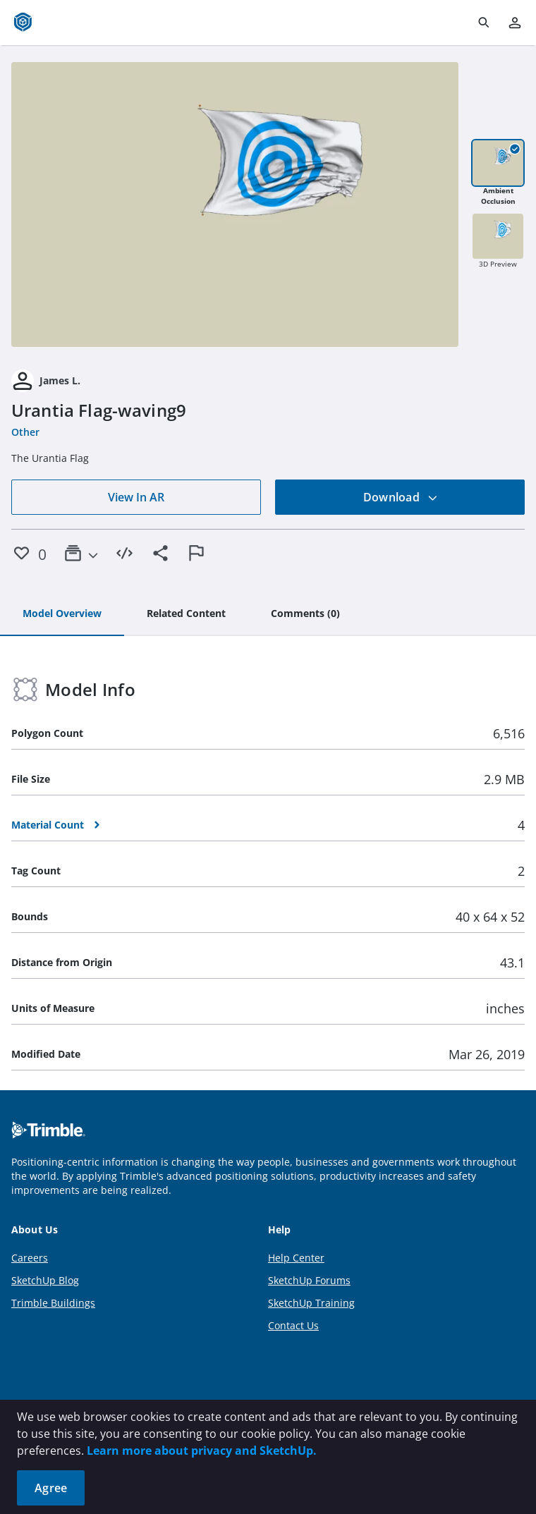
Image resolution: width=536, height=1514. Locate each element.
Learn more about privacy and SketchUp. (202, 1450)
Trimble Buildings (53, 1303)
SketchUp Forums (309, 1280)
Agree (51, 1488)
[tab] (62, 614)
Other (25, 432)
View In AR (136, 497)
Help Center (296, 1257)
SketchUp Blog (45, 1280)
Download (400, 497)
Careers (29, 1257)
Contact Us (293, 1325)
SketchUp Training (311, 1303)
